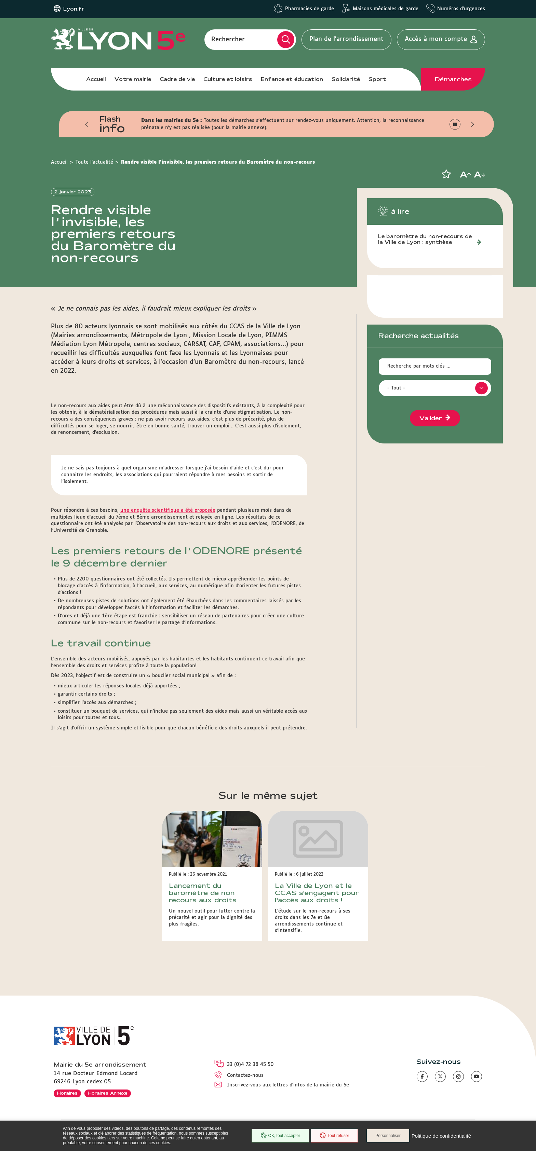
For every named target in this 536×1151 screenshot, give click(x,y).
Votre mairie (133, 79)
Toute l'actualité (94, 162)
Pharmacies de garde (309, 8)
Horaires (67, 1093)
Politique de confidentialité (441, 1136)
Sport (377, 79)
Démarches (453, 79)
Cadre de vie (177, 79)
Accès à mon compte (436, 39)
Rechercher (228, 39)
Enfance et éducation (292, 79)
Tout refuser (334, 1135)
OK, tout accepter (280, 1135)
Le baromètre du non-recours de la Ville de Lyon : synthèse (425, 239)
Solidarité (346, 79)
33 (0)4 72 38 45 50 (250, 1064)
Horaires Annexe (108, 1093)
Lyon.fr (73, 9)
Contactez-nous (245, 1075)
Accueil (96, 79)
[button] (87, 124)
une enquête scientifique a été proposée (167, 510)
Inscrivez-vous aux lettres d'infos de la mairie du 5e (288, 1085)
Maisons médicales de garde (385, 8)
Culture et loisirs (227, 79)
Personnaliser (387, 1135)
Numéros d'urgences (461, 8)
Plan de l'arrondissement (346, 39)
